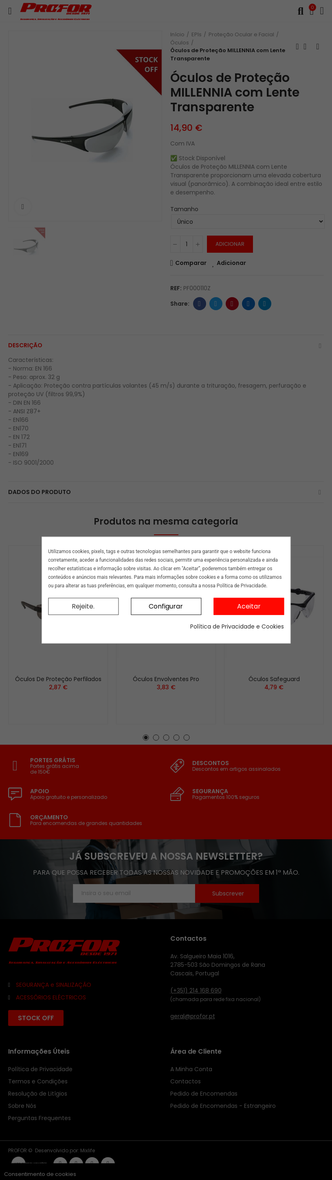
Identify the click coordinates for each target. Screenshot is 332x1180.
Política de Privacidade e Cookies (237, 626)
